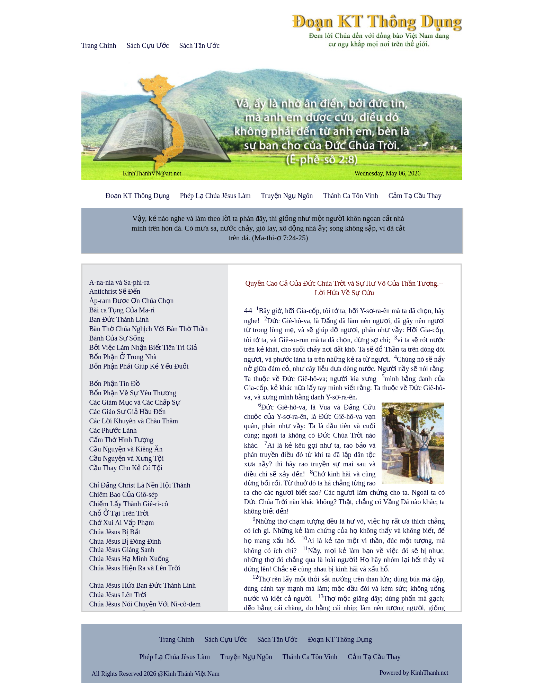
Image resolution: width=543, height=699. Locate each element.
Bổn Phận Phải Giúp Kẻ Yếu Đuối (139, 366)
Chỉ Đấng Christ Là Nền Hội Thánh (139, 485)
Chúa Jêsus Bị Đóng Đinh (125, 541)
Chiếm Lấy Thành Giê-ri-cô (128, 504)
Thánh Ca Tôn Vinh (350, 195)
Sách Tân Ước (199, 45)
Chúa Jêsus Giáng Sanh (121, 549)
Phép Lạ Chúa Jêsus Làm (215, 195)
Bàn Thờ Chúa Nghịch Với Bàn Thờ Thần (148, 329)
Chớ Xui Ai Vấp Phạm (121, 522)
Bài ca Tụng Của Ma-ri (122, 310)
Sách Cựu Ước (147, 45)
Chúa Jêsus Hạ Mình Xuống (129, 558)
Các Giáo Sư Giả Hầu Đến (127, 411)
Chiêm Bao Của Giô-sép (123, 494)
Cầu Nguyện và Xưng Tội (126, 458)
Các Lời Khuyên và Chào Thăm (133, 421)
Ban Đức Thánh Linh (119, 319)
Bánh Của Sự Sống (116, 338)
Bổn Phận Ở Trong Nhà (123, 357)
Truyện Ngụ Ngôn (287, 195)
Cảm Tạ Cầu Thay (415, 195)
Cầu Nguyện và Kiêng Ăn (126, 449)
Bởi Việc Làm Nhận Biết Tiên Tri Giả (143, 347)
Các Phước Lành (113, 430)
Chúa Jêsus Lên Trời (118, 594)
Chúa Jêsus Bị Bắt (115, 532)
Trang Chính (98, 45)
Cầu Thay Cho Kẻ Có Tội (126, 468)
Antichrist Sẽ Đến (115, 291)
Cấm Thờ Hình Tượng (121, 439)
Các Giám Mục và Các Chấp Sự (134, 402)
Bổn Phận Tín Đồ (114, 383)
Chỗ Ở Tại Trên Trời (119, 513)
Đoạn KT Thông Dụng (138, 195)
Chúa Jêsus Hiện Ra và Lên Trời (134, 568)
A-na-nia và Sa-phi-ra (119, 282)
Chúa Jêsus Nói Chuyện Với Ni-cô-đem (145, 604)
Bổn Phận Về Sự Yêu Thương (132, 393)
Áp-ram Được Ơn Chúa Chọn (131, 300)
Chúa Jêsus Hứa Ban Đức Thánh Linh (142, 585)
